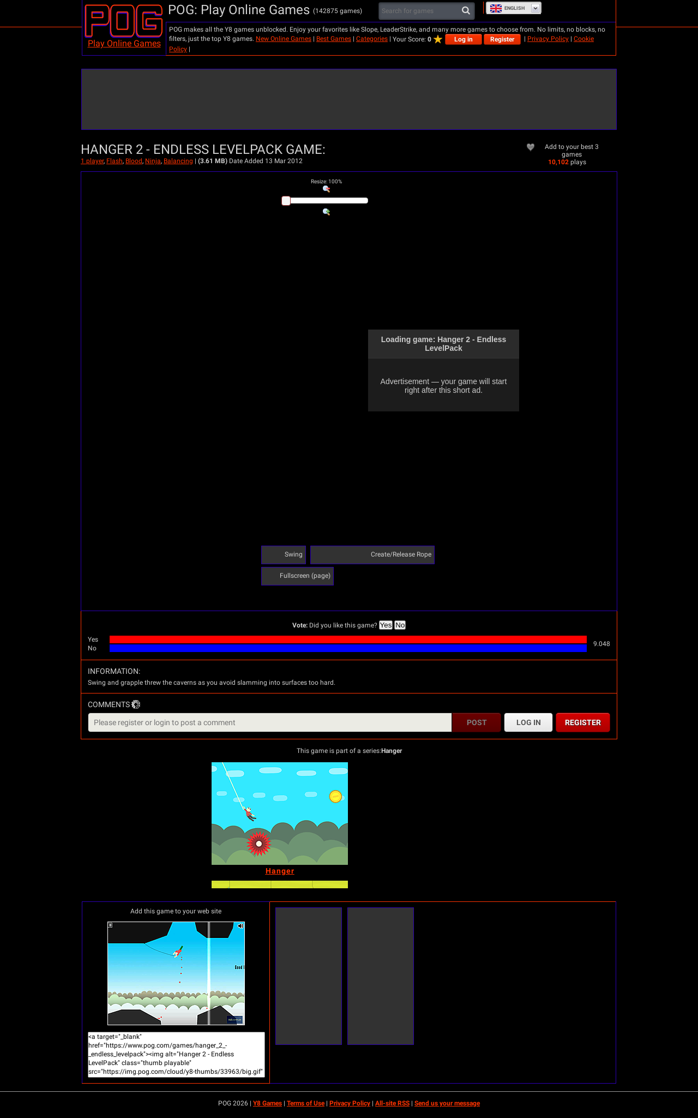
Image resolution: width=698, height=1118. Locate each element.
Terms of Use (305, 1103)
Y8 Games (267, 1103)
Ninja (153, 161)
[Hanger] (279, 813)
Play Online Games (124, 43)
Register (502, 39)
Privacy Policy (548, 39)
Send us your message (447, 1103)
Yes (386, 625)
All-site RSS (392, 1103)
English (507, 8)
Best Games (333, 39)
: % (326, 181)
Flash (114, 161)
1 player (92, 161)
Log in (463, 39)
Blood (133, 161)
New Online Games (283, 39)
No (400, 625)
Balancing (178, 161)
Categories (372, 39)
